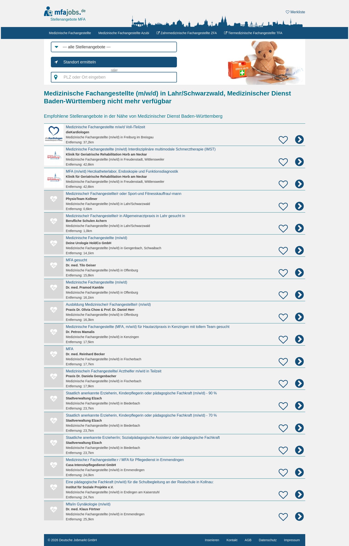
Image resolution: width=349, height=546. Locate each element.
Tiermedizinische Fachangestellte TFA (253, 33)
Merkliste (295, 12)
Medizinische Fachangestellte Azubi (123, 33)
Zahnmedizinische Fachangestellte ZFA (187, 33)
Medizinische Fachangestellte (70, 33)
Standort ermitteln (79, 62)
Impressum (292, 540)
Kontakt (231, 540)
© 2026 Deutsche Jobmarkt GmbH (72, 540)
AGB (248, 540)
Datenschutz (268, 540)
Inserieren (212, 540)
